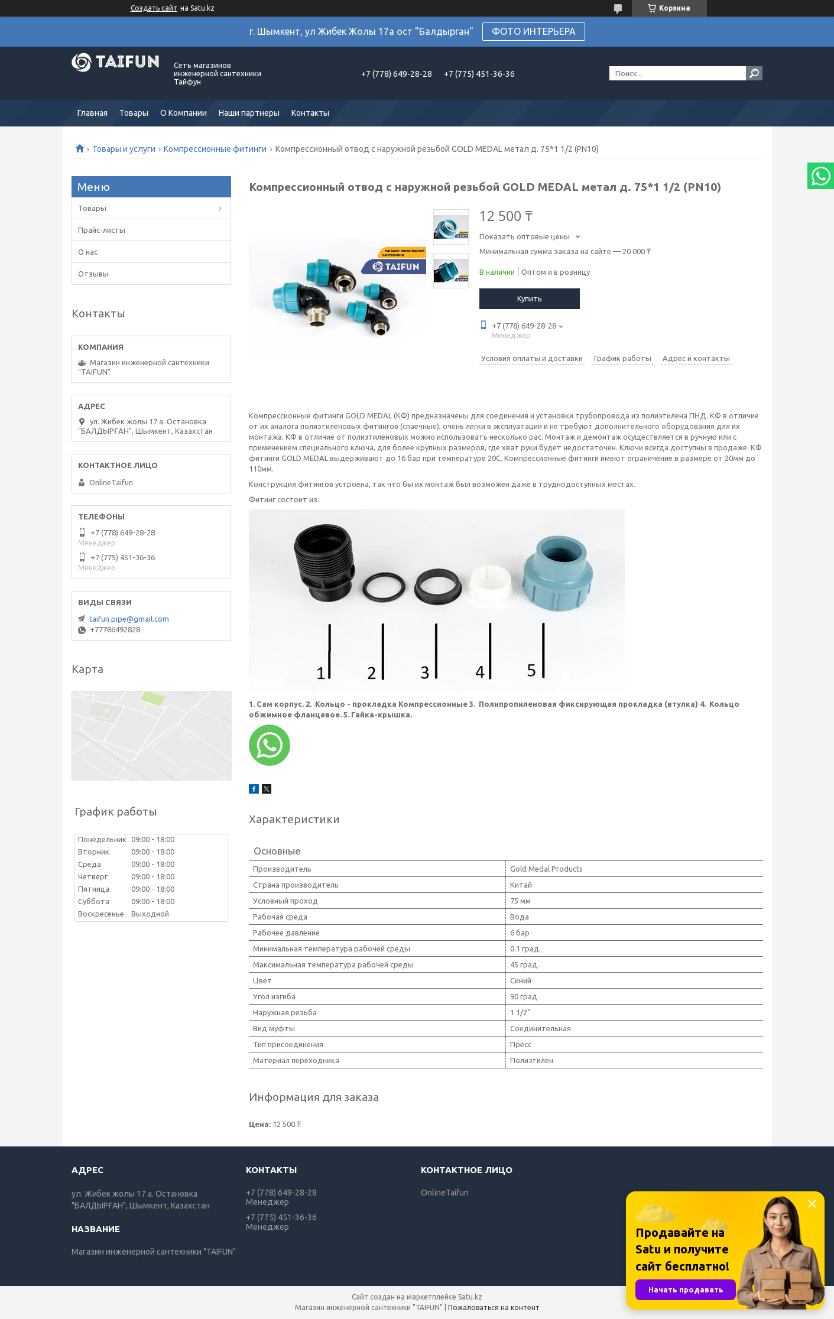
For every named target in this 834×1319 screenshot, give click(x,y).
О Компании (183, 113)
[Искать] (754, 73)
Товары (133, 113)
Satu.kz (470, 1297)
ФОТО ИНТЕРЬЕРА (534, 31)
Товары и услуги (123, 149)
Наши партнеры (249, 113)
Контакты (310, 113)
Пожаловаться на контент (494, 1307)
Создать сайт (154, 8)
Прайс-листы (101, 230)
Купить (529, 298)
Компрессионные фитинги (215, 149)
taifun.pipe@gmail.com (129, 619)
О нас (88, 252)
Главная (92, 113)
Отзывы (93, 273)
